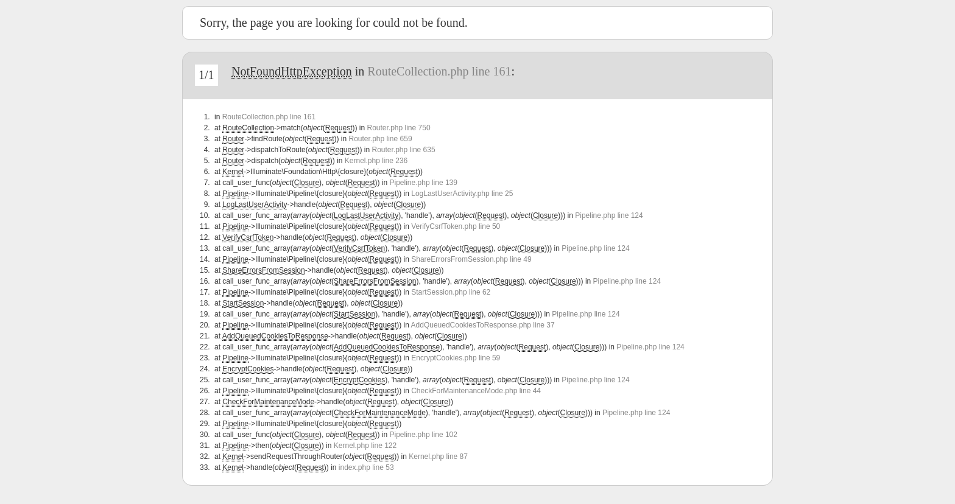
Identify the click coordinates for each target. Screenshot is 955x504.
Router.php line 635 (403, 149)
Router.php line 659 (380, 139)
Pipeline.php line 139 (423, 182)
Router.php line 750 (398, 128)
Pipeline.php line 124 (609, 215)
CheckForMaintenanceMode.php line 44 (476, 391)
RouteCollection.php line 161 (439, 71)
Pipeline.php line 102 (423, 434)
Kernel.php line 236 (376, 160)
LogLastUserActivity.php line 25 (462, 193)
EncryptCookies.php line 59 (455, 358)
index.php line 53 (366, 467)
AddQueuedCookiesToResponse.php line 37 (483, 325)
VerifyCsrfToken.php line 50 (455, 226)
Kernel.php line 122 (365, 445)
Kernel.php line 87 (438, 456)
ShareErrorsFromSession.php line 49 (471, 259)
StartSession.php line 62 (450, 292)
